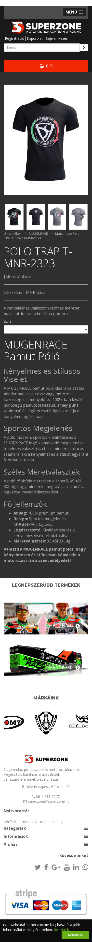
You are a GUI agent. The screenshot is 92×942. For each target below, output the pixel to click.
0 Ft (46, 66)
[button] (74, 12)
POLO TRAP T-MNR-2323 (23, 238)
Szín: (8, 321)
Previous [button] (9, 216)
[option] (46, 140)
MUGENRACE (38, 233)
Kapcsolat (35, 38)
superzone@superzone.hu (48, 801)
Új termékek (13, 233)
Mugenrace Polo (67, 233)
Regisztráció (14, 38)
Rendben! (75, 935)
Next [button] (82, 216)
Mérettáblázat (18, 276)
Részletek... (62, 929)
